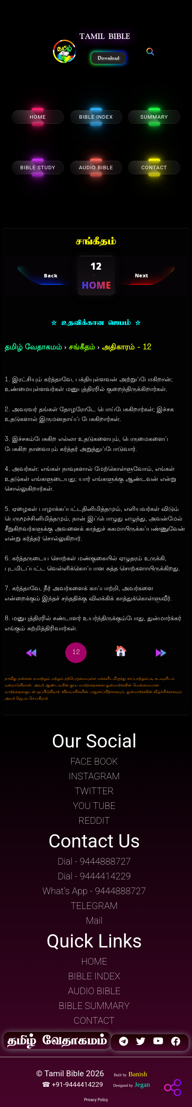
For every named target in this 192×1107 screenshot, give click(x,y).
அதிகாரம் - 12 (126, 347)
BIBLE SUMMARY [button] (94, 1005)
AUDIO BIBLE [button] (94, 991)
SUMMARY (154, 117)
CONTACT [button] (94, 1020)
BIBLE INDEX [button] (94, 976)
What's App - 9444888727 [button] (94, 891)
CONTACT (154, 167)
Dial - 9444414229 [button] (94, 876)
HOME (38, 117)
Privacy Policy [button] (96, 1100)
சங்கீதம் (82, 347)
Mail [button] (94, 920)
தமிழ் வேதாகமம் (33, 347)
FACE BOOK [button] (94, 761)
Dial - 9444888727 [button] (94, 861)
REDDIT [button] (94, 820)
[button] (64, 52)
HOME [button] (94, 961)
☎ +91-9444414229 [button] (73, 1084)
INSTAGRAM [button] (94, 776)
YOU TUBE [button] (94, 805)
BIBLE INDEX (96, 117)
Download (108, 57)
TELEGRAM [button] (94, 905)
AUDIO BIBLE (96, 167)
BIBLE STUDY (37, 167)
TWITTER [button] (94, 791)
